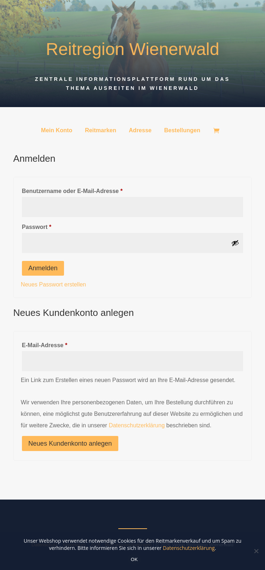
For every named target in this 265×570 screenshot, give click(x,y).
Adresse (140, 130)
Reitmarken (100, 130)
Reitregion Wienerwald (132, 49)
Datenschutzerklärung (137, 425)
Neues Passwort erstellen (53, 284)
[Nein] (256, 551)
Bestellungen (182, 130)
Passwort (53, 225)
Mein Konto (56, 130)
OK (134, 559)
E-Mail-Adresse (61, 344)
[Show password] (235, 243)
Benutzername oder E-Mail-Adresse (88, 189)
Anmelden (43, 268)
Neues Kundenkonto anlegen (70, 443)
